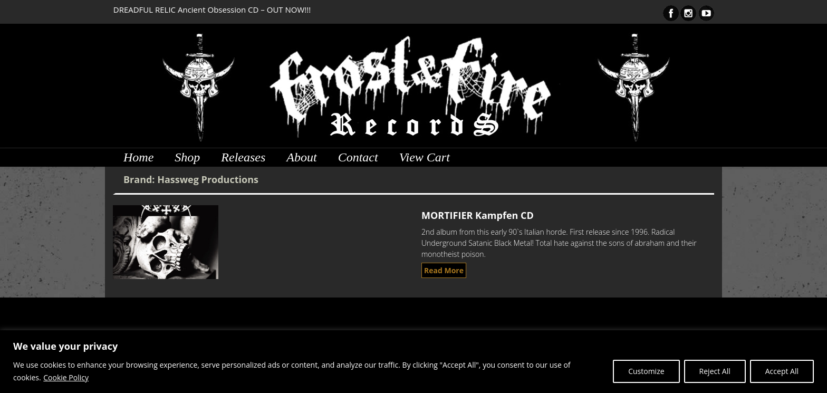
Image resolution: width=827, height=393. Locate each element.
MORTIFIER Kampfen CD (477, 215)
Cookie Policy (66, 377)
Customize (646, 371)
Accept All (782, 371)
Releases (243, 157)
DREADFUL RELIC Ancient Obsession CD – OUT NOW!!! (212, 9)
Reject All (714, 371)
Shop (187, 157)
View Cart (424, 157)
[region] (413, 361)
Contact (358, 157)
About (301, 157)
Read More (444, 270)
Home (138, 157)
